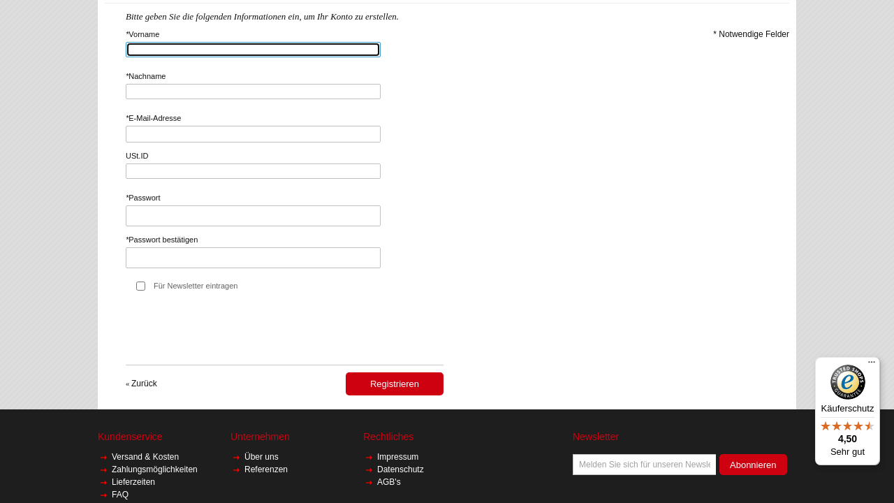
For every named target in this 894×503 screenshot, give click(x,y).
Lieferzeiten (133, 482)
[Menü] (871, 365)
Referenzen (266, 469)
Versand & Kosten (146, 457)
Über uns (262, 457)
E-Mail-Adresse (153, 118)
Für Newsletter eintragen (195, 286)
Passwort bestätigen (162, 239)
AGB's (389, 482)
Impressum (397, 457)
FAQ (120, 495)
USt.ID (137, 156)
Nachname (146, 76)
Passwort (143, 198)
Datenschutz (400, 469)
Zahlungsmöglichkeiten (155, 469)
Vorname (142, 34)
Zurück (141, 383)
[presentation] (232, 330)
